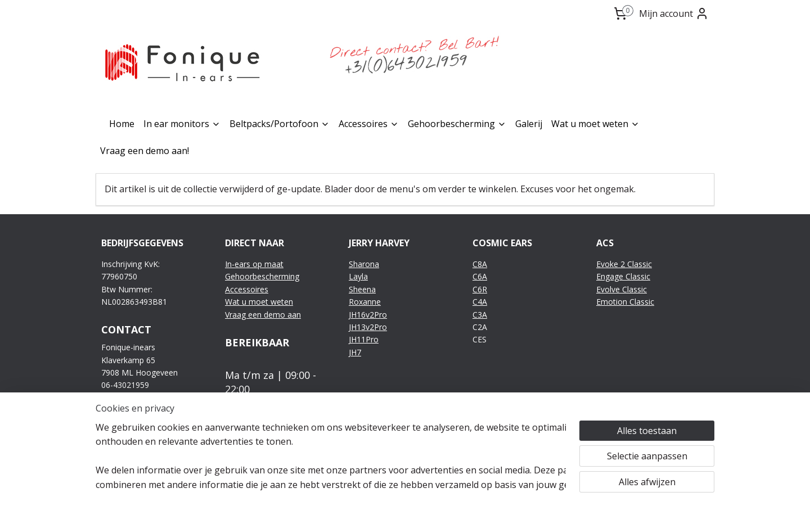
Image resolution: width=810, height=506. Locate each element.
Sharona (364, 264)
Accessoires (369, 124)
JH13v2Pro (368, 327)
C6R (479, 289)
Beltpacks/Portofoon (280, 124)
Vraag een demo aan (263, 314)
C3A (479, 314)
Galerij (528, 124)
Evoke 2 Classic (624, 264)
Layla (358, 276)
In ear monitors (181, 124)
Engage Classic (623, 276)
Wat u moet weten (595, 124)
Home (121, 124)
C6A (479, 276)
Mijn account (674, 13)
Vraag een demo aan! (144, 150)
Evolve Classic (621, 289)
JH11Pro (364, 339)
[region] (331, 456)
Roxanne (365, 301)
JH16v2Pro (368, 314)
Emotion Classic (625, 301)
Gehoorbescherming (457, 124)
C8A (479, 264)
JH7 (355, 352)
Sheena (362, 289)
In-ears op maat (254, 264)
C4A (479, 301)
